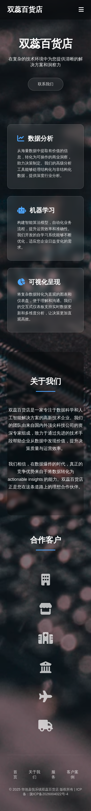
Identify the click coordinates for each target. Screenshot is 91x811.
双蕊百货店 (24, 9)
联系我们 (45, 84)
